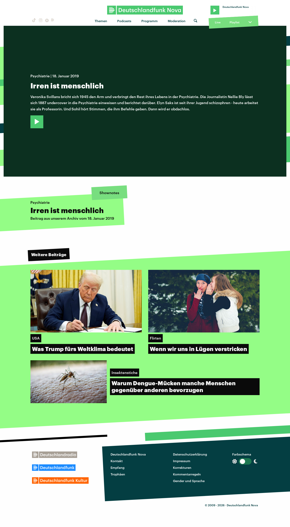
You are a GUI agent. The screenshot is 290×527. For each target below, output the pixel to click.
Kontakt (117, 461)
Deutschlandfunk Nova (128, 454)
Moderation (176, 21)
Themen (101, 21)
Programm (149, 21)
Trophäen (118, 474)
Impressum (181, 461)
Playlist (234, 22)
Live (218, 22)
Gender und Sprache (189, 481)
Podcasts (124, 21)
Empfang (117, 467)
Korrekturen (182, 467)
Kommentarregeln (187, 474)
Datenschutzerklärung (190, 454)
